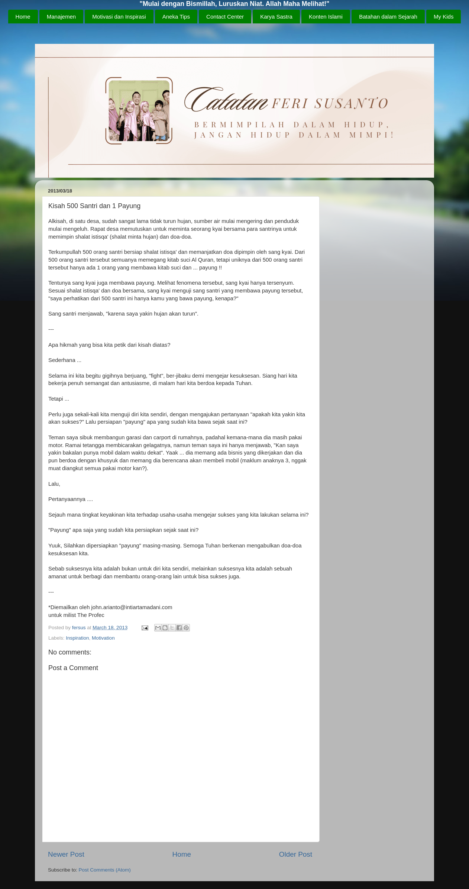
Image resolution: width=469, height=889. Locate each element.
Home (23, 16)
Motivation (103, 638)
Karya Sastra (276, 16)
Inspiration (77, 638)
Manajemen (61, 16)
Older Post (295, 854)
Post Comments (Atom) (105, 870)
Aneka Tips (176, 16)
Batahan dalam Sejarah (388, 16)
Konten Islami (326, 16)
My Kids (443, 16)
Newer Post (66, 854)
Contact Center (225, 16)
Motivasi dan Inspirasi (119, 16)
